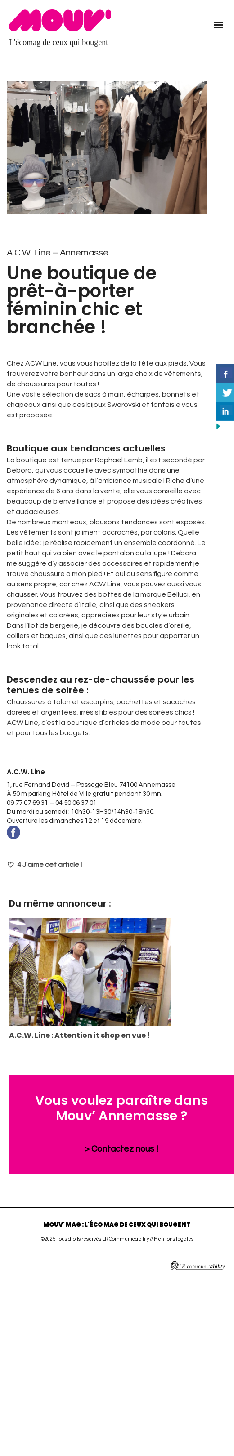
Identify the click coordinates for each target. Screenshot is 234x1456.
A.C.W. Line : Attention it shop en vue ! (79, 1035)
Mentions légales (174, 1239)
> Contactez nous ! (121, 1148)
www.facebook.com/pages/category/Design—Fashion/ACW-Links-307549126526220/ (107, 832)
